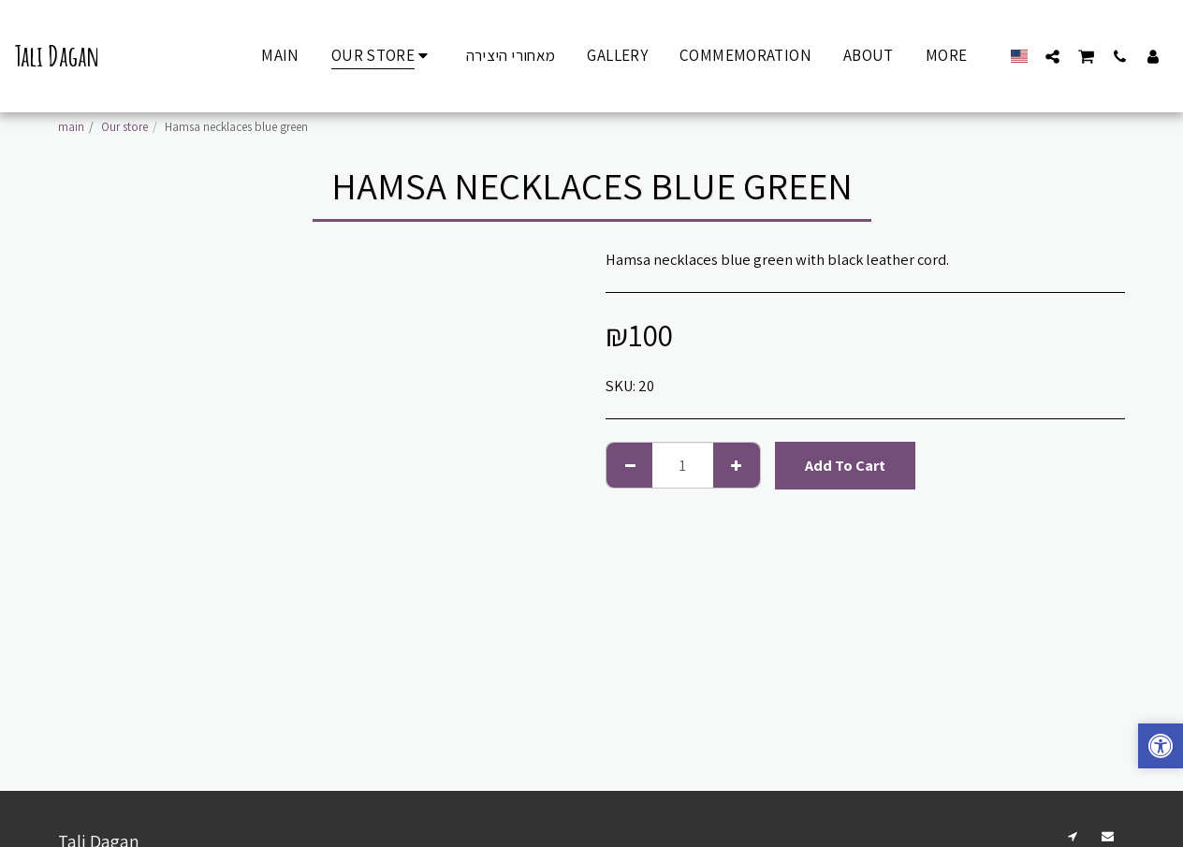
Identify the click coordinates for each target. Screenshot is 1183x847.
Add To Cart (845, 465)
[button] (1052, 56)
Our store (124, 127)
